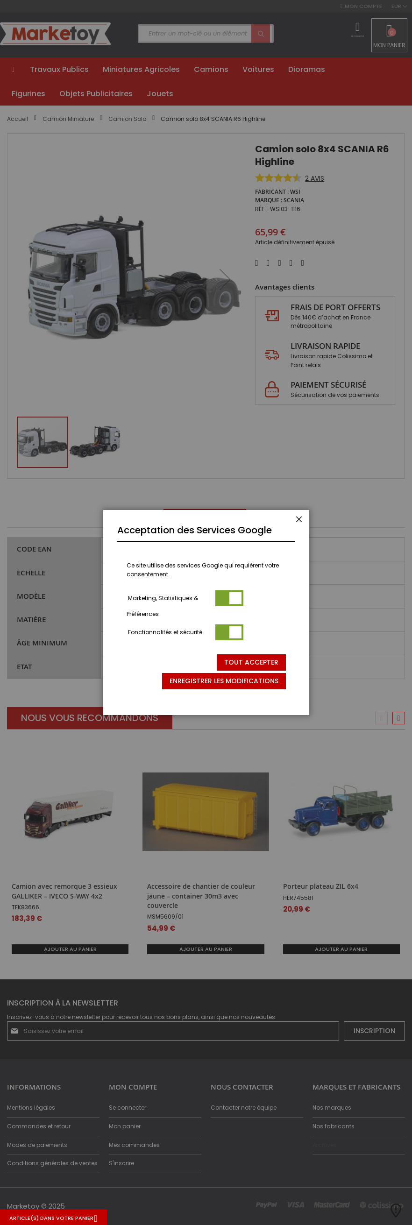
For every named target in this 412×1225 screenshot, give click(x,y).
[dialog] (206, 612)
